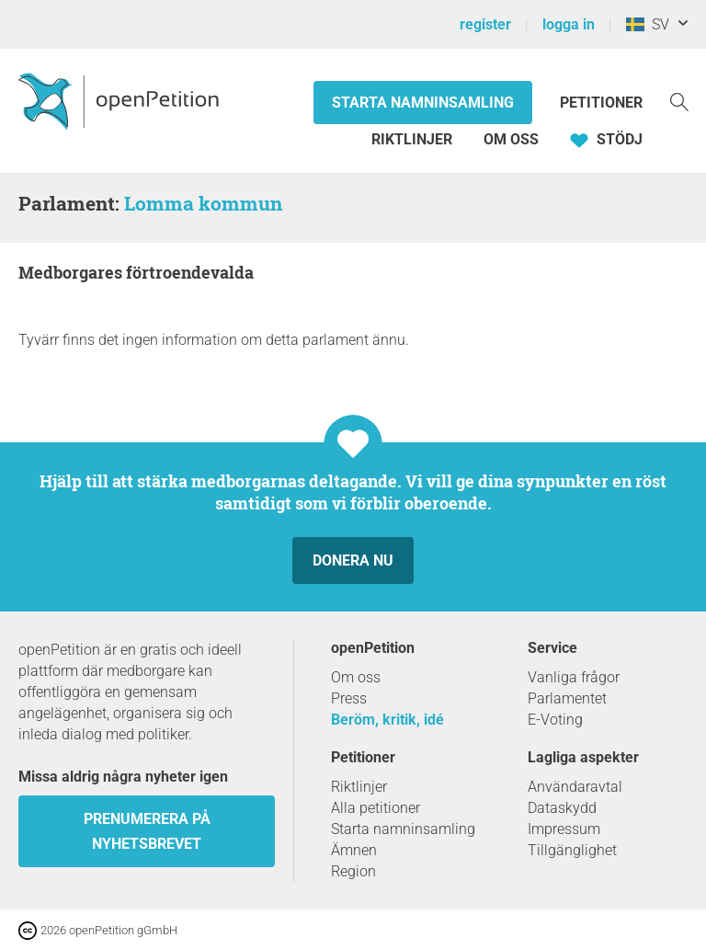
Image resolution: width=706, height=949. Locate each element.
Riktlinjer (411, 139)
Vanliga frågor (574, 677)
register (485, 24)
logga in (568, 24)
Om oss (511, 139)
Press (349, 698)
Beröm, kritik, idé (387, 719)
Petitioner (601, 102)
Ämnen (354, 850)
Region (353, 871)
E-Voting (555, 719)
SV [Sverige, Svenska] (647, 24)
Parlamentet (567, 698)
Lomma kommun (203, 203)
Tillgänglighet (572, 850)
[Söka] (679, 100)
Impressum (564, 829)
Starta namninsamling (423, 102)
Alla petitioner (375, 808)
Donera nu (353, 560)
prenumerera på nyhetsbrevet (147, 831)
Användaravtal (575, 786)
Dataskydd (562, 808)
